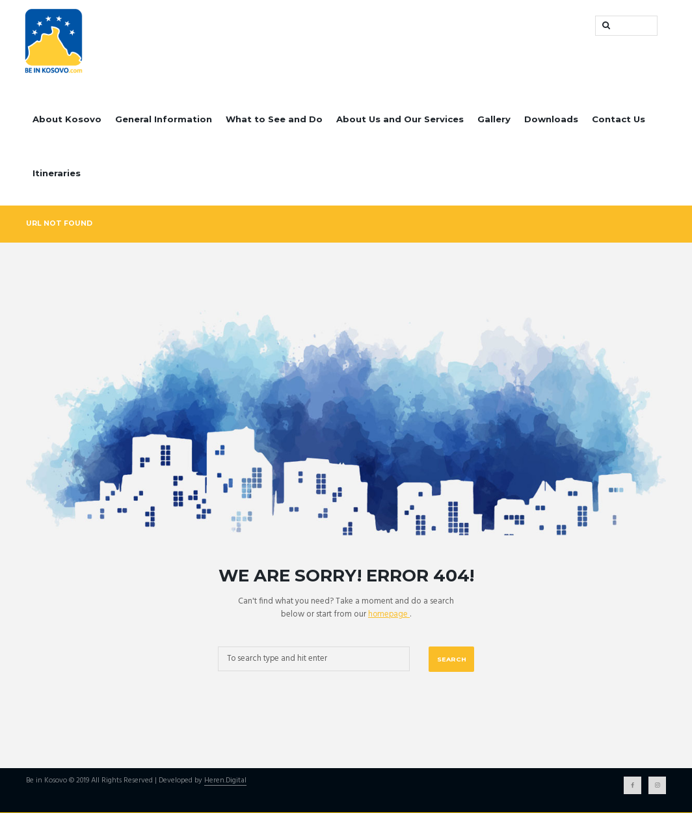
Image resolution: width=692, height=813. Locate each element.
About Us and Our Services (400, 119)
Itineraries (57, 173)
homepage (388, 614)
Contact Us (618, 119)
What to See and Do (274, 119)
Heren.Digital (225, 781)
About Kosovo (67, 119)
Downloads (551, 119)
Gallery (494, 119)
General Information (163, 119)
